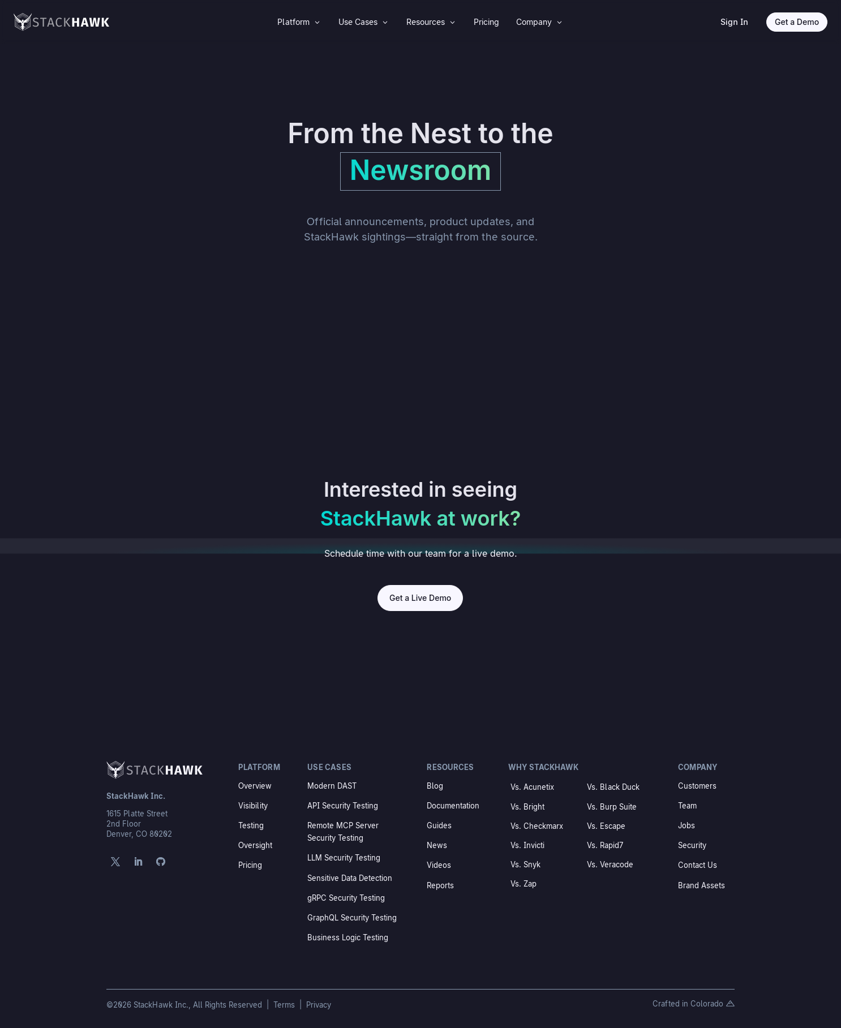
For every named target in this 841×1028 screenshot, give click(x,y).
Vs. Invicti (527, 845)
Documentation (453, 805)
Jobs (686, 825)
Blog (435, 785)
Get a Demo (797, 22)
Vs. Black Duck (613, 787)
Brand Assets (701, 885)
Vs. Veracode (610, 864)
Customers (697, 785)
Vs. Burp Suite (612, 806)
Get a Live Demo (420, 598)
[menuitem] (299, 22)
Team (687, 805)
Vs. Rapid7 (605, 845)
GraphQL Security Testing (352, 917)
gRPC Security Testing (346, 897)
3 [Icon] (316, 22)
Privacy (318, 1004)
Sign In (734, 22)
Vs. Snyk (525, 864)
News (437, 845)
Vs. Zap (523, 883)
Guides (439, 825)
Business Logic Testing (347, 937)
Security (692, 845)
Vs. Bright (527, 806)
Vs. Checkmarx (536, 826)
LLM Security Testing (343, 857)
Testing (251, 825)
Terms (285, 1004)
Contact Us (697, 865)
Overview (255, 785)
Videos (439, 865)
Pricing (250, 865)
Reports (440, 885)
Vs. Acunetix (532, 787)
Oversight (255, 845)
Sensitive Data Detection (349, 878)
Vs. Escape (606, 826)
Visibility (253, 805)
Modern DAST (332, 785)
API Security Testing (342, 805)
